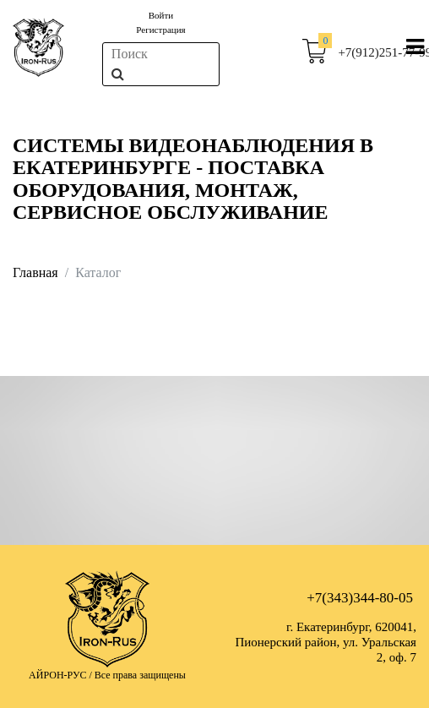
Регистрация (160, 30)
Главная (35, 272)
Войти (161, 15)
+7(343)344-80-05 (360, 598)
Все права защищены (140, 675)
